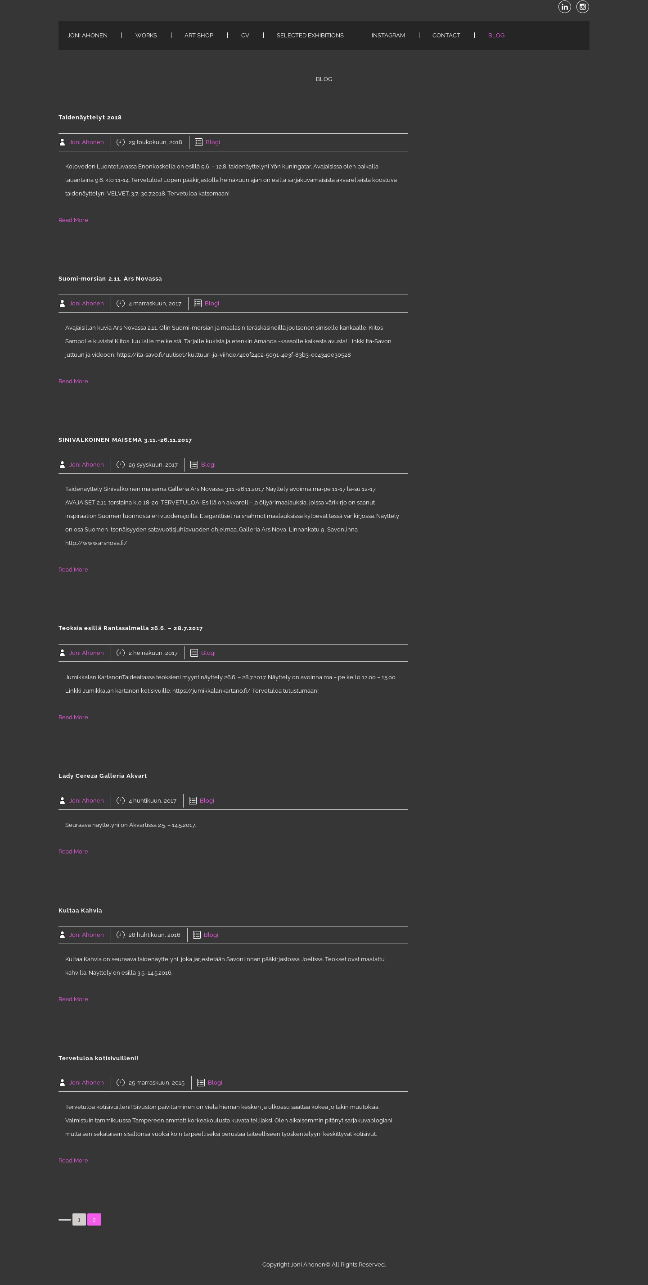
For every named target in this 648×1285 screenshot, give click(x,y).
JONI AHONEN (88, 35)
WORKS (146, 35)
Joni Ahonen (86, 142)
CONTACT (446, 35)
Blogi (213, 142)
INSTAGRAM (388, 35)
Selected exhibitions (310, 35)
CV (245, 35)
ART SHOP (198, 35)
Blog (496, 35)
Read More (73, 220)
